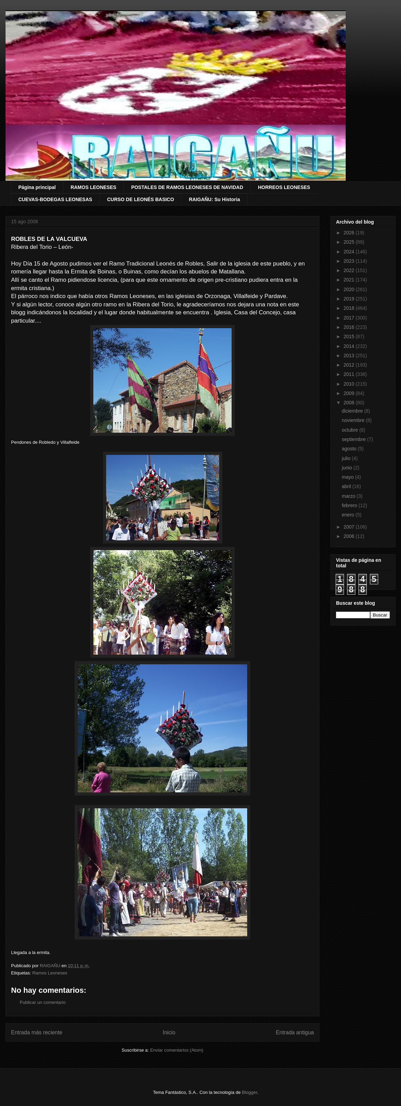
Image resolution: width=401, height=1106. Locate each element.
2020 (350, 289)
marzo (349, 496)
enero (349, 515)
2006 (350, 536)
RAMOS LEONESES (93, 187)
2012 (350, 365)
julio (347, 458)
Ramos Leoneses (49, 972)
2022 (350, 270)
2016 (350, 327)
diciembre (353, 411)
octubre (351, 430)
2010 (350, 384)
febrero (350, 505)
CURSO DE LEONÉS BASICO (140, 199)
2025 (350, 242)
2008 (350, 402)
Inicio (169, 1032)
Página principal (37, 187)
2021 (350, 279)
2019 (350, 299)
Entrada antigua (295, 1032)
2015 (350, 336)
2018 (350, 308)
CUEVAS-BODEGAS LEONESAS (55, 199)
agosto (350, 448)
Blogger (249, 1092)
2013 (350, 355)
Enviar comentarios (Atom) (176, 1050)
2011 (350, 374)
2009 (350, 393)
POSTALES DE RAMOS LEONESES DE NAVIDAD (187, 187)
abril (347, 486)
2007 (350, 527)
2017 (350, 318)
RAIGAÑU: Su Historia (214, 199)
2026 (350, 232)
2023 (350, 261)
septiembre (354, 439)
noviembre (354, 420)
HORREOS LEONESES (284, 187)
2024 (350, 251)
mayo (348, 477)
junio (347, 467)
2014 (350, 346)
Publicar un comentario (43, 1002)
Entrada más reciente (36, 1032)
